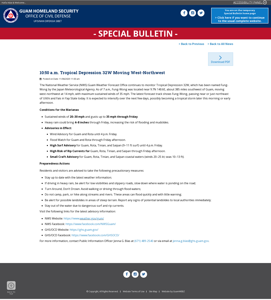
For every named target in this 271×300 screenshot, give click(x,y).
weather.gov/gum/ (92, 219)
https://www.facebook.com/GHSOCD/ (95, 236)
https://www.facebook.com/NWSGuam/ (91, 225)
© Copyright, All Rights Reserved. (102, 292)
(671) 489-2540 (143, 242)
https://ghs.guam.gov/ (84, 231)
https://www (71, 219)
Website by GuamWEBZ (173, 292)
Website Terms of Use (133, 292)
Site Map (153, 292)
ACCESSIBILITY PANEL (250, 2)
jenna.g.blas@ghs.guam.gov (191, 242)
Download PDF (220, 63)
